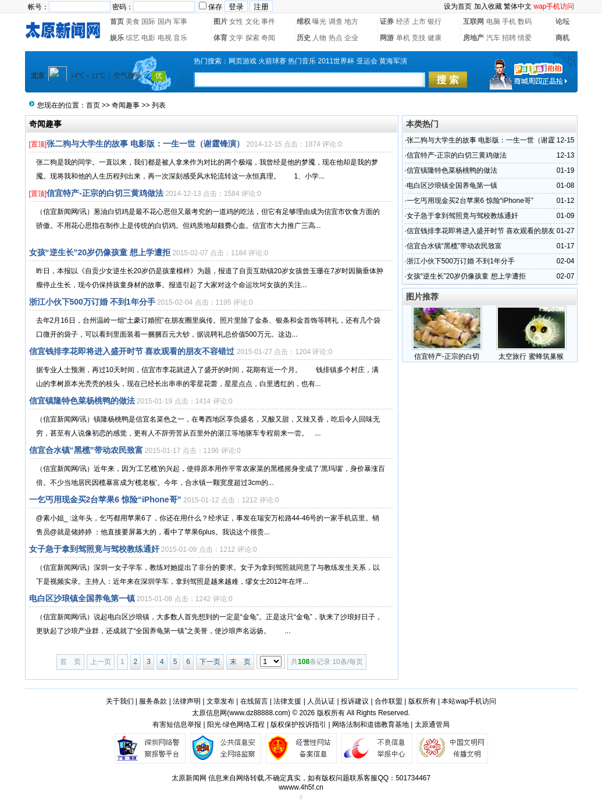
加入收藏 (488, 6)
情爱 (525, 38)
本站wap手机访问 (468, 701)
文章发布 (220, 701)
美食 (133, 21)
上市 (419, 21)
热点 (336, 38)
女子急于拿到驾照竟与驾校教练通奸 (94, 549)
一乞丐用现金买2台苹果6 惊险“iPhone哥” (105, 499)
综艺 (133, 38)
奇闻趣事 (126, 105)
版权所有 (422, 701)
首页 (117, 21)
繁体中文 (518, 6)
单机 (403, 38)
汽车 (493, 38)
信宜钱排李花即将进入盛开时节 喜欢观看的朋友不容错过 (132, 351)
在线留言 (254, 701)
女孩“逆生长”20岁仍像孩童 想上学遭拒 (99, 252)
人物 (319, 38)
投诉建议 (355, 701)
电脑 (493, 21)
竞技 (419, 38)
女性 (236, 21)
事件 (268, 21)
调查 (336, 21)
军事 (180, 21)
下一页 (210, 662)
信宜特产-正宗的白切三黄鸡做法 (105, 193)
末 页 (240, 662)
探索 (252, 38)
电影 (148, 38)
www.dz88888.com (258, 713)
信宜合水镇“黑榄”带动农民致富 (86, 450)
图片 (220, 21)
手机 (509, 21)
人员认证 (321, 701)
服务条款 (153, 701)
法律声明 (187, 701)
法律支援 (287, 701)
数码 (525, 21)
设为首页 (458, 6)
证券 (387, 21)
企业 (351, 38)
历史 (304, 38)
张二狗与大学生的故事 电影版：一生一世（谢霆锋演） (145, 143)
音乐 (180, 38)
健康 (434, 38)
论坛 (562, 21)
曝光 (319, 21)
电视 (165, 38)
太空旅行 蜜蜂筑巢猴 (530, 356)
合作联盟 (388, 701)
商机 (562, 38)
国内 (165, 21)
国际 (148, 21)
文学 (236, 38)
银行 (434, 21)
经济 (403, 21)
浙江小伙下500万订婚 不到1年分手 (92, 301)
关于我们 (120, 701)
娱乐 (117, 38)
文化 (252, 21)
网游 (387, 38)
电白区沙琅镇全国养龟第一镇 (82, 598)
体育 (220, 38)
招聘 (509, 38)
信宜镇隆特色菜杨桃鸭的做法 (82, 400)
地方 (351, 21)
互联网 (473, 21)
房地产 (473, 38)
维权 (304, 21)
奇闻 (268, 38)
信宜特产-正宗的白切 (446, 356)
